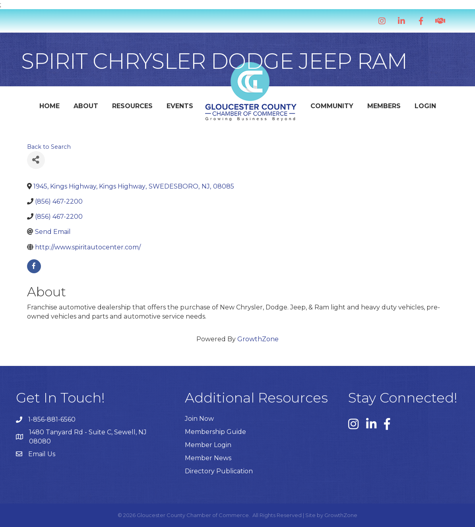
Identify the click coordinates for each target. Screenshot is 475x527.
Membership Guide (215, 432)
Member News (208, 458)
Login (425, 106)
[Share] (36, 160)
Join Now (199, 418)
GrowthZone (258, 339)
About (86, 106)
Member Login (208, 445)
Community (331, 106)
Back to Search (49, 146)
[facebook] (34, 266)
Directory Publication (219, 471)
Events (180, 106)
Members (384, 106)
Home (49, 106)
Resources (132, 106)
